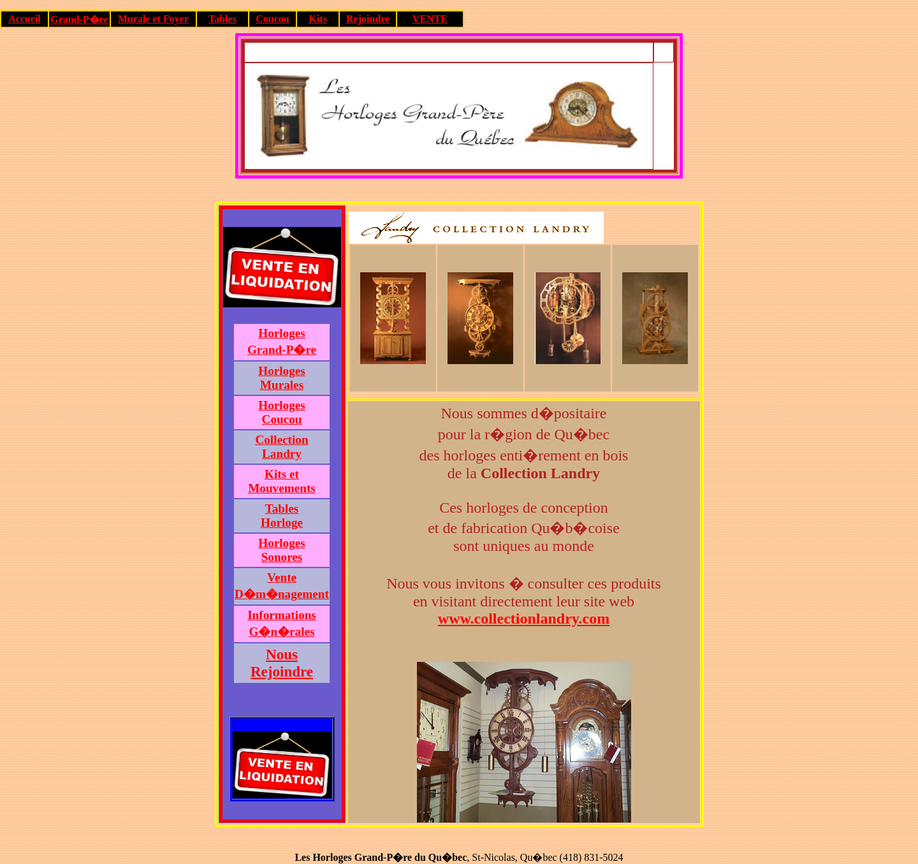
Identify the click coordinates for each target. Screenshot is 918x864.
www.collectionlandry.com (523, 618)
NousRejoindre (282, 663)
